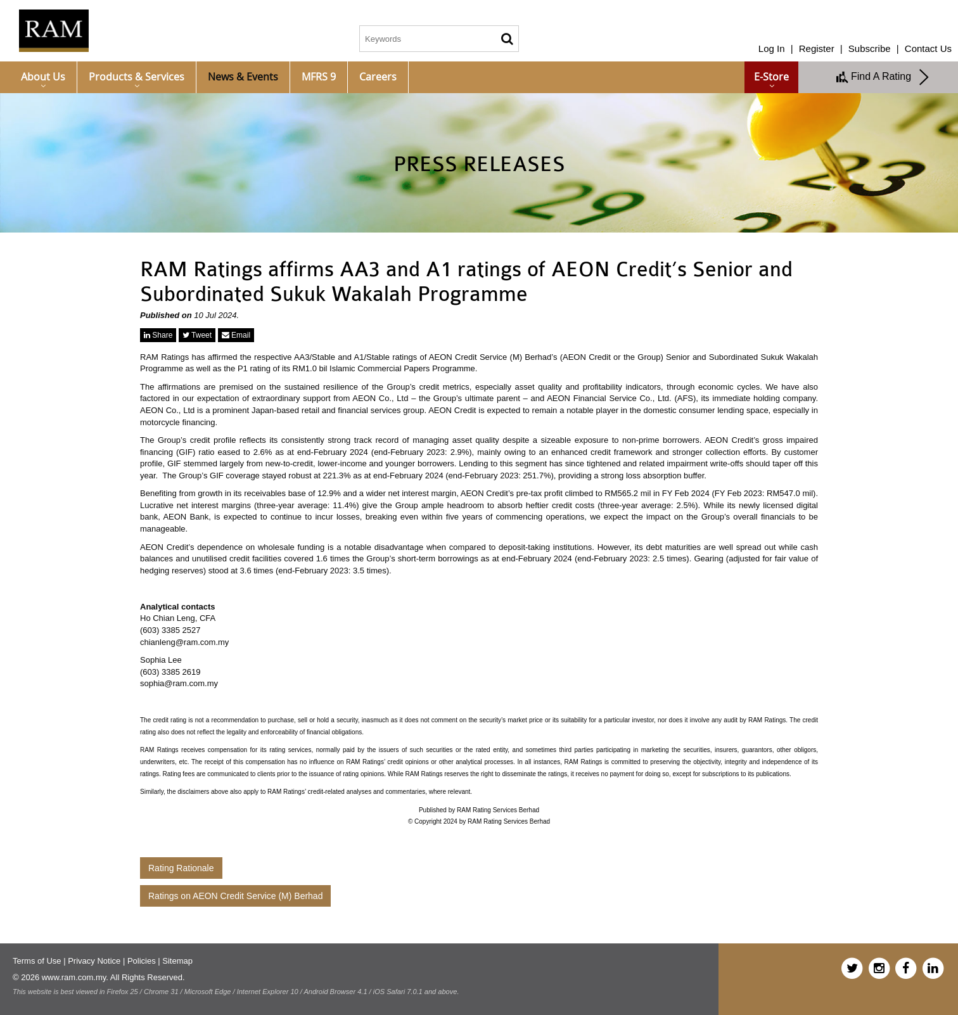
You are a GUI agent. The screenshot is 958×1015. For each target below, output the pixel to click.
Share (158, 335)
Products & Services (136, 77)
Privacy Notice (94, 961)
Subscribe (869, 48)
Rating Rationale (181, 868)
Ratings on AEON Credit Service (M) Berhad (235, 896)
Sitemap (177, 961)
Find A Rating (883, 77)
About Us (43, 77)
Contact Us (928, 48)
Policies (141, 961)
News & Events (243, 77)
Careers (378, 77)
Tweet (197, 335)
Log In (771, 48)
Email (236, 335)
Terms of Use (37, 961)
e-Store (771, 77)
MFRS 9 (319, 77)
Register (816, 48)
